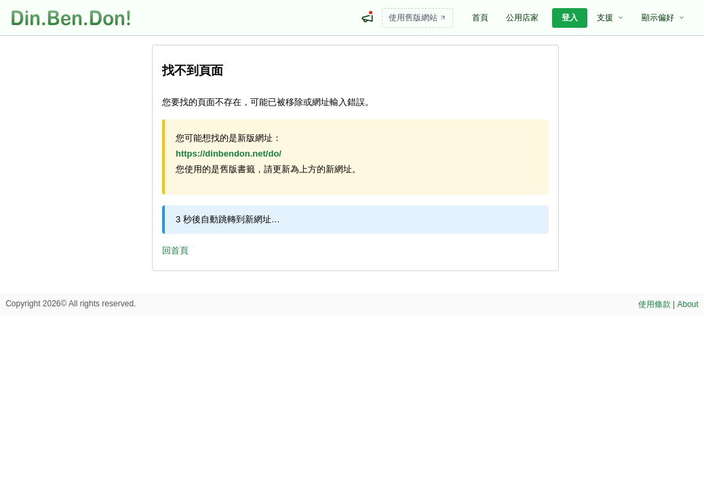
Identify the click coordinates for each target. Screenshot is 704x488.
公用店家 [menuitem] (522, 17)
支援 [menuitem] (610, 17)
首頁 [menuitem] (480, 17)
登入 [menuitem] (570, 17)
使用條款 (654, 304)
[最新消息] (367, 17)
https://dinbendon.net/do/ (228, 153)
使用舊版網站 (417, 17)
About (688, 304)
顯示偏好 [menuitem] (663, 17)
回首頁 (175, 250)
